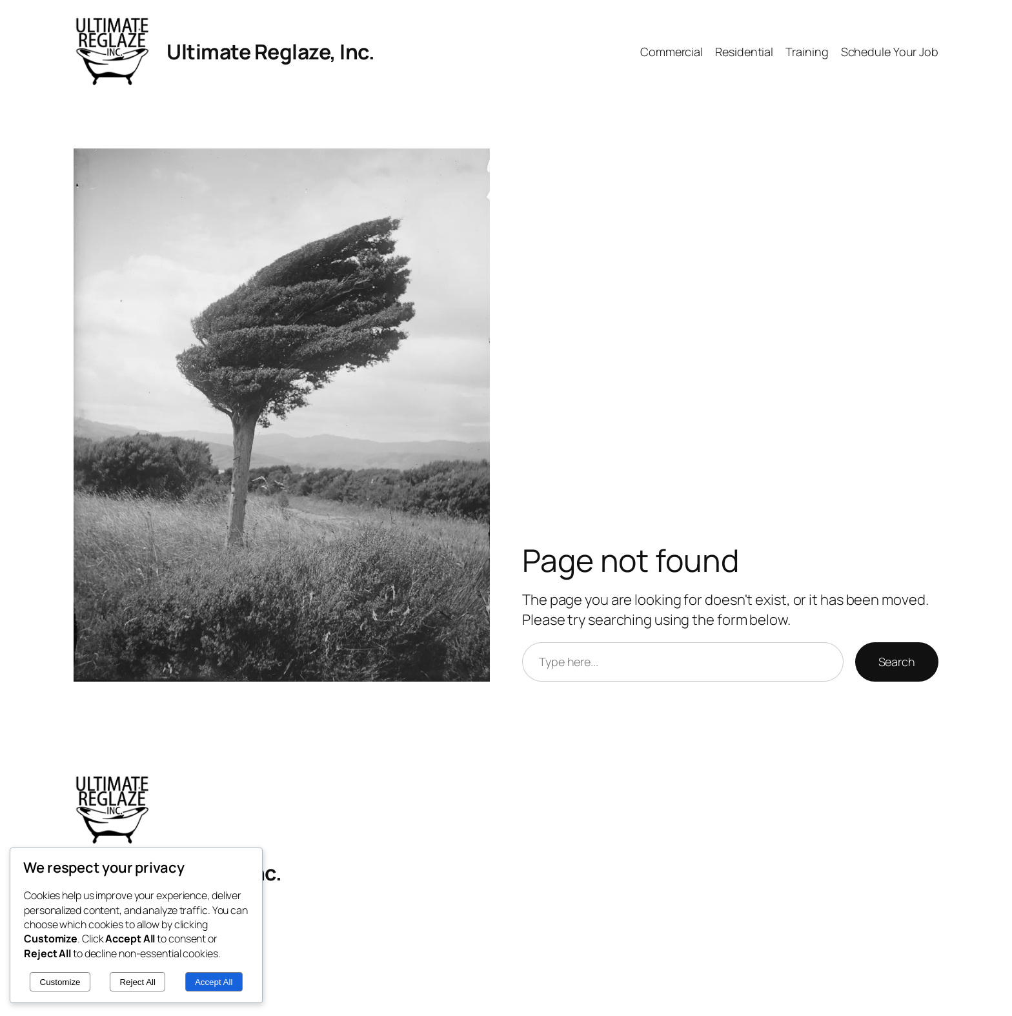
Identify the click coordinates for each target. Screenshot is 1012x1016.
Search (896, 661)
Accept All (214, 982)
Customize (60, 982)
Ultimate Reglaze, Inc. (270, 51)
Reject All (137, 982)
